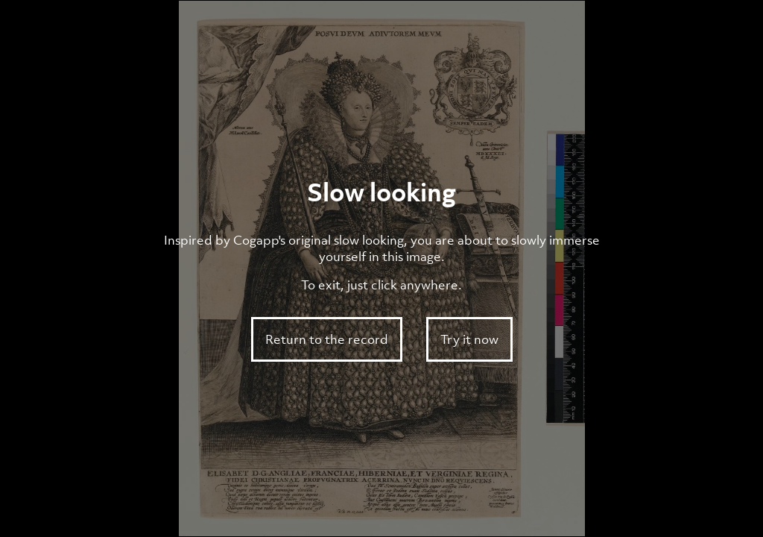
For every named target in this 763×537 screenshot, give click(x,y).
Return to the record (326, 339)
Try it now (469, 339)
